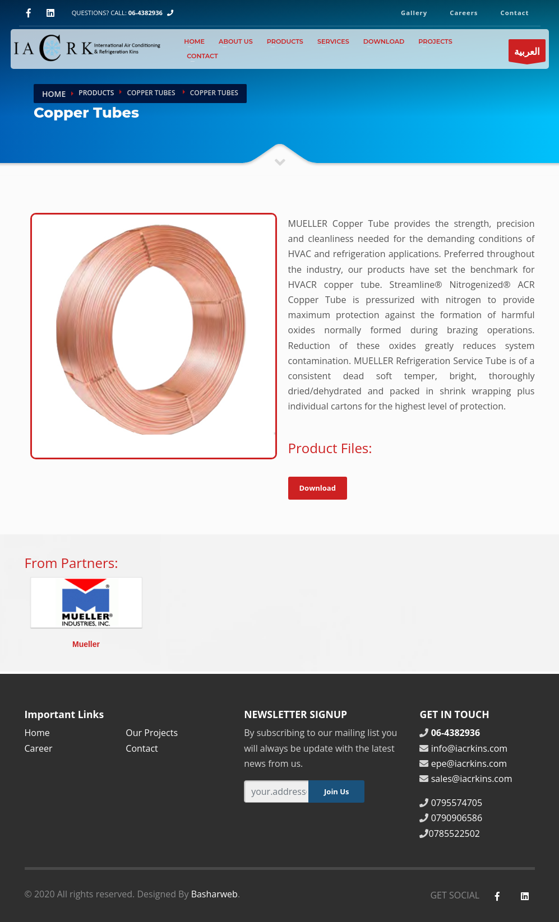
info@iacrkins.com (469, 748)
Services (333, 41)
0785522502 (453, 833)
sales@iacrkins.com (471, 778)
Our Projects (152, 733)
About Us (236, 41)
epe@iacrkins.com (469, 763)
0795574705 (456, 803)
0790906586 (456, 818)
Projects (435, 41)
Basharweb (214, 894)
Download (384, 41)
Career (39, 748)
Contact (202, 56)
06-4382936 (145, 12)
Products (285, 41)
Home (194, 41)
